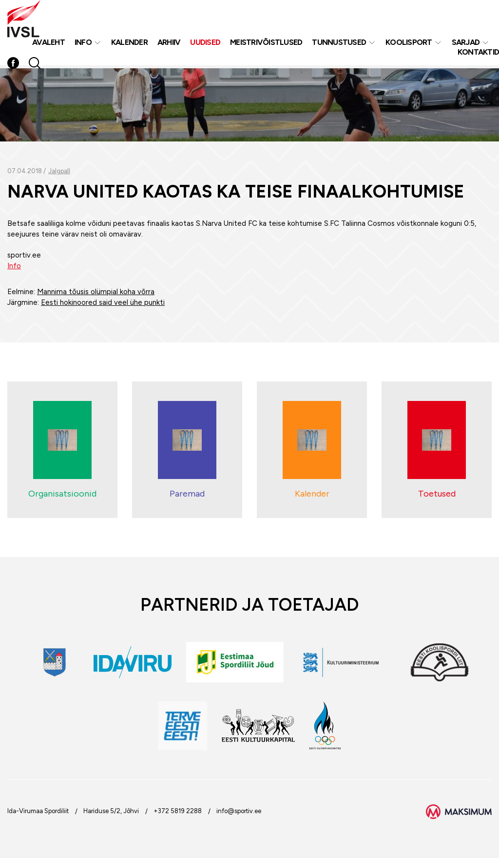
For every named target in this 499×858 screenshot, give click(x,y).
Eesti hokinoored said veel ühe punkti (103, 302)
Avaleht (48, 43)
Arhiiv (169, 43)
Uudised (205, 43)
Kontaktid (478, 53)
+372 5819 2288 (178, 811)
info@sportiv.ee (238, 811)
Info (83, 43)
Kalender (129, 43)
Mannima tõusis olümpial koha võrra (95, 291)
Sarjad (466, 43)
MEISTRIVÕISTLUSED (266, 43)
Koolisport (408, 43)
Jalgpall (59, 171)
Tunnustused (339, 43)
